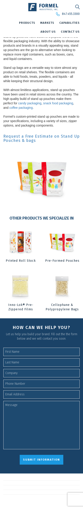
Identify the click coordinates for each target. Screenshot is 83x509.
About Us (48, 31)
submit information (41, 459)
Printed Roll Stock (21, 261)
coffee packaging (21, 107)
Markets (47, 22)
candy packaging (29, 103)
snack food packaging (58, 103)
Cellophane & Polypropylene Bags (62, 307)
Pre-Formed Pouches (62, 261)
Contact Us (70, 31)
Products (27, 22)
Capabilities (69, 22)
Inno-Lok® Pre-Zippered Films (20, 307)
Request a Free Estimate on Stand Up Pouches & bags (41, 138)
